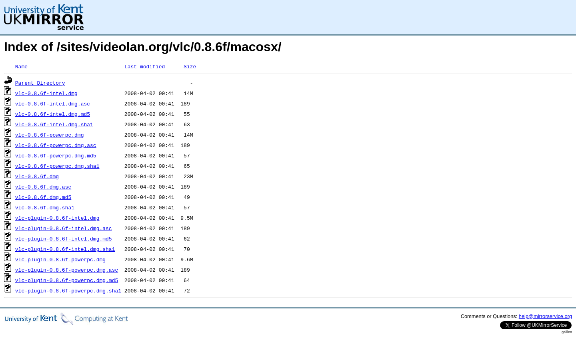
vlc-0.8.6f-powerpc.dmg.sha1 (57, 165)
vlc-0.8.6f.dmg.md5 (43, 197)
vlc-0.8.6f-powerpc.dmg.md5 (55, 155)
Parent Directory (40, 82)
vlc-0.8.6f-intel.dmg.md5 (52, 113)
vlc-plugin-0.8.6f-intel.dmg (57, 217)
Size (190, 66)
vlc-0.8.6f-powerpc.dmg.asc (55, 145)
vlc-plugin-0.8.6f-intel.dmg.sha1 (65, 249)
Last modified (144, 66)
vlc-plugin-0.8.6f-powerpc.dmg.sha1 (68, 290)
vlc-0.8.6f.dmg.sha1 (44, 207)
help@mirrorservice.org (545, 316)
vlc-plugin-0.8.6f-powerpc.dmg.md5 (66, 280)
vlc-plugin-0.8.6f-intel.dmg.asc (63, 228)
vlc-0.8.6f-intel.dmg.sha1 (54, 124)
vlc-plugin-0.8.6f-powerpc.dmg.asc (66, 269)
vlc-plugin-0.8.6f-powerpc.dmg (60, 259)
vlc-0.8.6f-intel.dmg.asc (52, 103)
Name (21, 66)
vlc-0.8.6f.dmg (37, 176)
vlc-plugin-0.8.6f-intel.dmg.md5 (63, 238)
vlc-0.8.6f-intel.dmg (46, 93)
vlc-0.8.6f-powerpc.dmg (49, 134)
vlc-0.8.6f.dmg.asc (43, 186)
